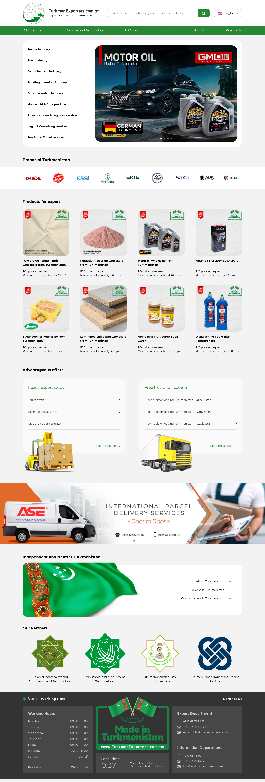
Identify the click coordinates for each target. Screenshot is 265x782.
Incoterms (166, 30)
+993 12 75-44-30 (191, 730)
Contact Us (234, 30)
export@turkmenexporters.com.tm (204, 736)
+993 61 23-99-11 (190, 725)
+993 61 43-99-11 (190, 759)
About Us (199, 30)
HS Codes (131, 30)
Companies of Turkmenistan (85, 30)
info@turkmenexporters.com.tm (202, 770)
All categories (34, 30)
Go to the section (105, 445)
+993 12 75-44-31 (191, 764)
